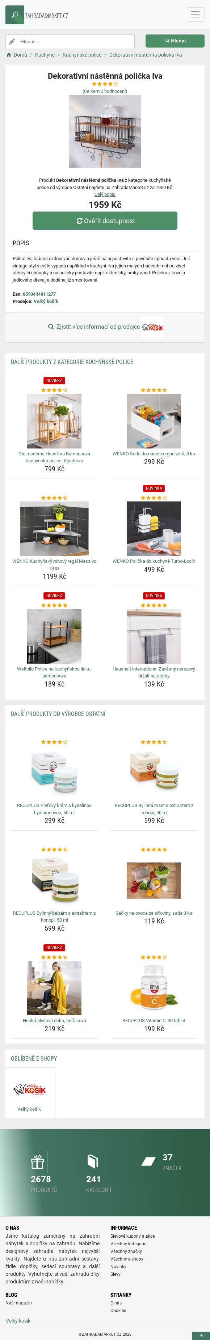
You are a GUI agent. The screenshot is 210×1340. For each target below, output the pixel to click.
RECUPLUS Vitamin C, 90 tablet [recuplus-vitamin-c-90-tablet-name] (153, 1020)
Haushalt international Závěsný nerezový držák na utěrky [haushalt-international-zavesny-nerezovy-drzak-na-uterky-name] (154, 672)
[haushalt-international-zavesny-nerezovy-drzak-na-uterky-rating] (154, 605)
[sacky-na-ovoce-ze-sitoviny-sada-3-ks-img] (154, 880)
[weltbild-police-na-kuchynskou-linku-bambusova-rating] (54, 605)
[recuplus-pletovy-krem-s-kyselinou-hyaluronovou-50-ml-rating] (54, 742)
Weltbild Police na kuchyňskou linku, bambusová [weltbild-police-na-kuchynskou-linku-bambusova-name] (54, 672)
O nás (116, 1303)
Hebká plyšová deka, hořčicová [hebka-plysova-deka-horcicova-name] (54, 1020)
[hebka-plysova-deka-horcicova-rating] (54, 957)
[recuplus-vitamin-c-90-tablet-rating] (154, 957)
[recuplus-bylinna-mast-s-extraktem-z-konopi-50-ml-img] (154, 773)
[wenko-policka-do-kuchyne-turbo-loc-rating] (154, 498)
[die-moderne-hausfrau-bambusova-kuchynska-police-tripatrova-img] (54, 421)
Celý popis (105, 194)
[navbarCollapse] (195, 14)
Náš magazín (18, 1303)
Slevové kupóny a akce (132, 1236)
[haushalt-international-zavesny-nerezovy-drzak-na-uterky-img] (154, 636)
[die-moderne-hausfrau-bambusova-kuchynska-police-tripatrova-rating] (54, 390)
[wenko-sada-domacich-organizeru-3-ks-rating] (154, 390)
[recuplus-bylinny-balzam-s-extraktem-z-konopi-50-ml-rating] (54, 849)
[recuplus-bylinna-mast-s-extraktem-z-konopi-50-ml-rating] (154, 742)
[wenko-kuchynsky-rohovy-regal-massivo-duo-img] (54, 528)
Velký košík (46, 301)
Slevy (115, 1274)
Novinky (118, 1266)
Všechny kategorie (128, 1243)
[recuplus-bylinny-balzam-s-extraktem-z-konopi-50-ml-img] (54, 880)
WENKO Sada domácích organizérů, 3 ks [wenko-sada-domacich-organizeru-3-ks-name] (154, 453)
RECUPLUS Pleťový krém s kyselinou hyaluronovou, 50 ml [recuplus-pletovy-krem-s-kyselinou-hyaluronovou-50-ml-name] (54, 809)
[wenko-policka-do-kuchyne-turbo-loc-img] (154, 528)
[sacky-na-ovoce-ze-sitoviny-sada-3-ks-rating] (154, 849)
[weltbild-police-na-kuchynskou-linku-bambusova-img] (54, 636)
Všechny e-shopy (126, 1259)
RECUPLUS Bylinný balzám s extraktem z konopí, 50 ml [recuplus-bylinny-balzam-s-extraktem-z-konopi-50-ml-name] (54, 916)
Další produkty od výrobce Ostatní (58, 713)
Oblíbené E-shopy (34, 1058)
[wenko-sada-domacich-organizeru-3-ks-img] (154, 421)
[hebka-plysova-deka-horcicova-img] (54, 988)
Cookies (118, 1310)
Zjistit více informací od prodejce (105, 327)
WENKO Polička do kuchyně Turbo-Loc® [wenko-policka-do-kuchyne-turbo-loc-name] (154, 561)
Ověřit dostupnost (105, 221)
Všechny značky (126, 1251)
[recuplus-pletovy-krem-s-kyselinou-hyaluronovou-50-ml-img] (54, 773)
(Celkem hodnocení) (105, 91)
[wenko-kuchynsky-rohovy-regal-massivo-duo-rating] (54, 498)
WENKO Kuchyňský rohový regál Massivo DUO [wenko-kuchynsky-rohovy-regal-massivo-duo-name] (54, 564)
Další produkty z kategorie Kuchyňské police (72, 361)
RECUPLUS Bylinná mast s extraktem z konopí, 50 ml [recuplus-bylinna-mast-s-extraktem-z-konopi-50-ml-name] (154, 809)
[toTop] (201, 1336)
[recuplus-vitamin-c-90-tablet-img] (154, 988)
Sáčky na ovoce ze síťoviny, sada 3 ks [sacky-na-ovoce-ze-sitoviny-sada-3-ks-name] (154, 913)
